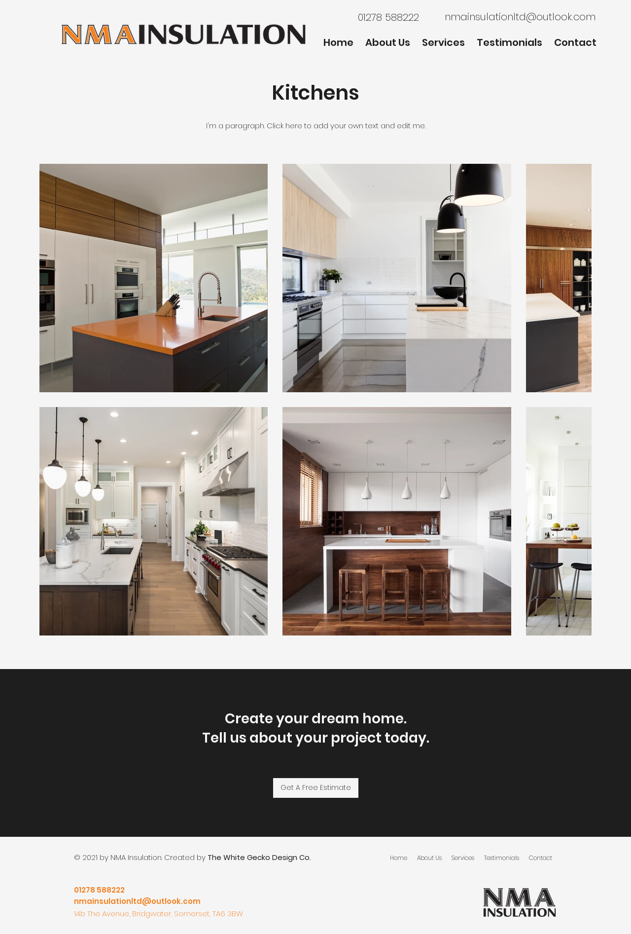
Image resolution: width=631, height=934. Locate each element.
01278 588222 (99, 890)
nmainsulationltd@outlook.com (520, 17)
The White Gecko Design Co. (259, 857)
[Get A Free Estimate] (315, 788)
